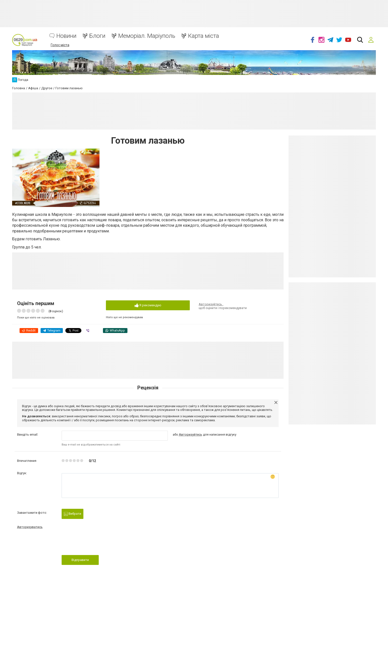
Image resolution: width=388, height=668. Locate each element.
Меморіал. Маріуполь (146, 36)
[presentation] (99, 543)
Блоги (97, 36)
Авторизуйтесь (211, 304)
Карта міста (203, 36)
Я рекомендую (148, 305)
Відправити (80, 560)
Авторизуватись (30, 527)
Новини (66, 36)
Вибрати (72, 514)
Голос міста (60, 45)
